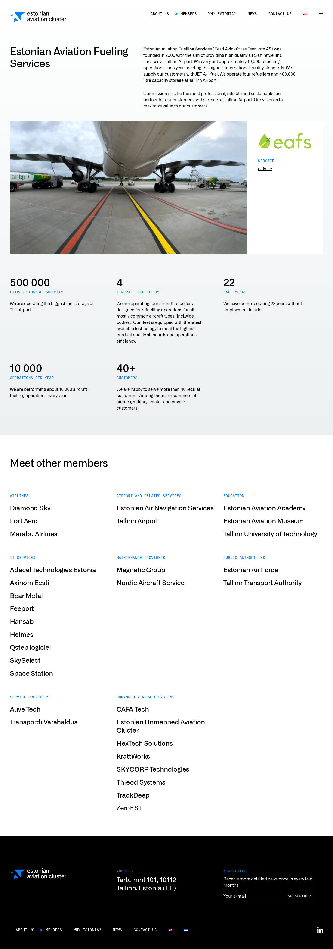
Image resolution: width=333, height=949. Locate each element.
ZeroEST (129, 817)
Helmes (21, 643)
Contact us (280, 14)
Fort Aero (24, 530)
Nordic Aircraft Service (151, 592)
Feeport (22, 618)
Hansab (22, 630)
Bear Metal (26, 605)
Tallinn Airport (137, 530)
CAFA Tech (133, 718)
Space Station (31, 682)
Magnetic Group (141, 579)
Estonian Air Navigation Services (165, 517)
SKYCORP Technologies (153, 778)
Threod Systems (141, 791)
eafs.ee (265, 169)
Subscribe (298, 896)
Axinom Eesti (29, 592)
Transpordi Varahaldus (43, 731)
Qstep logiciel (30, 656)
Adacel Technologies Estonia (53, 579)
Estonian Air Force (250, 579)
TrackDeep (133, 804)
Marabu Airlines (33, 543)
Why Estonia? (222, 14)
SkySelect (25, 669)
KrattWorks (133, 765)
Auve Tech (25, 718)
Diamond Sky (30, 517)
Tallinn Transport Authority (262, 592)
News (252, 14)
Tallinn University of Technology (270, 543)
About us (160, 14)
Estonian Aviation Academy (264, 517)
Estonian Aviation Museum (263, 530)
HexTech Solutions (145, 752)
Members (189, 14)
